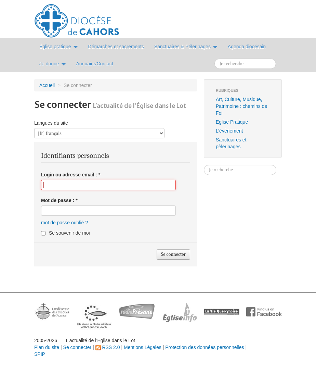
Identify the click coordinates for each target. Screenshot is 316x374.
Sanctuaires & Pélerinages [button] (186, 46)
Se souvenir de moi (69, 233)
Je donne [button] (52, 63)
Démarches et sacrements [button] (116, 46)
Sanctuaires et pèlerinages (231, 143)
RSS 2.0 (107, 347)
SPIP (39, 354)
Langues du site (51, 123)
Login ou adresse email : (71, 174)
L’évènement (229, 131)
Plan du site (46, 347)
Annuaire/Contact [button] (94, 63)
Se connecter (77, 347)
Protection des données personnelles (204, 347)
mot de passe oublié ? (64, 222)
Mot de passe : (59, 200)
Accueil (47, 85)
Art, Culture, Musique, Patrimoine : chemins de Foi (241, 106)
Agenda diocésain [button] (247, 46)
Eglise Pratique (232, 122)
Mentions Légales (142, 347)
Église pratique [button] (58, 46)
